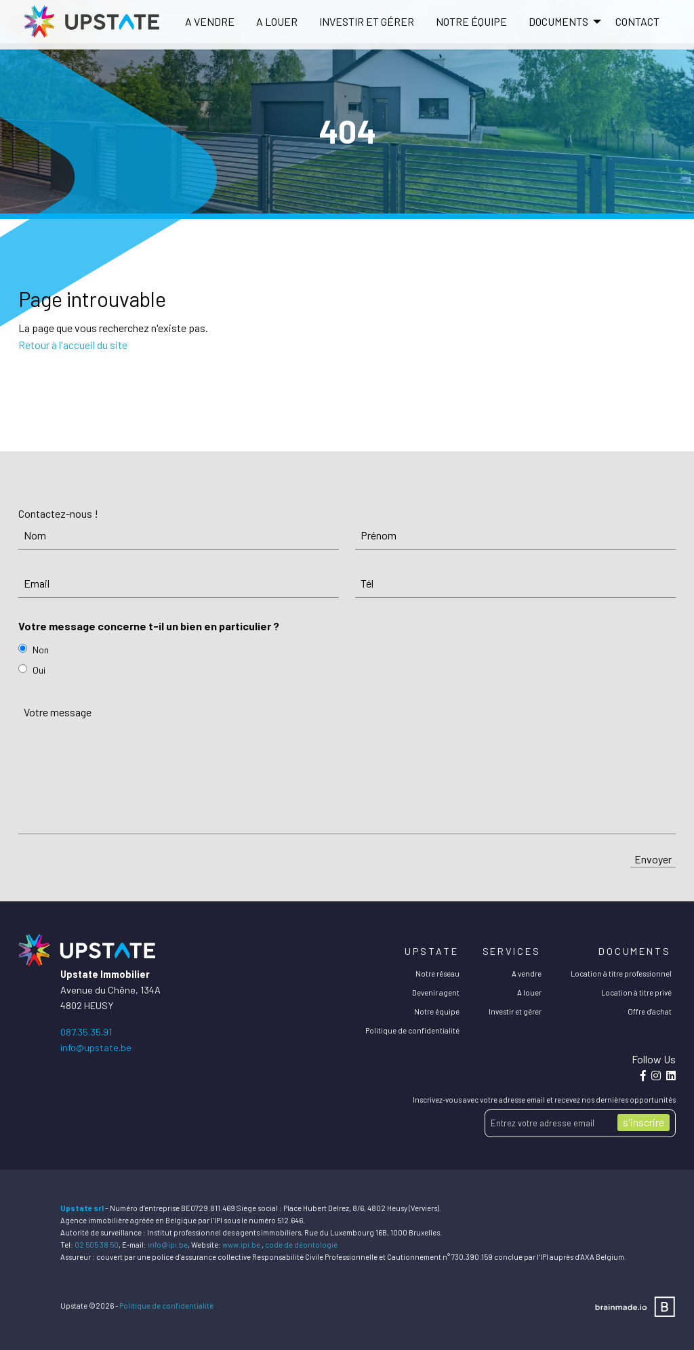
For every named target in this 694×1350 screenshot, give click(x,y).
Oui (39, 670)
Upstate (431, 951)
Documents (634, 951)
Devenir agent (436, 992)
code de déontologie (301, 1244)
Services (512, 951)
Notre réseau (437, 973)
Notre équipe (471, 21)
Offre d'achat (650, 1011)
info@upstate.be (95, 1047)
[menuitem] (209, 22)
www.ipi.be (241, 1244)
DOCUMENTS (558, 21)
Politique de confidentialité (412, 1030)
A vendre (209, 21)
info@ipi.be (168, 1244)
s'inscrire (643, 1122)
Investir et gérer (366, 21)
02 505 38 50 (97, 1244)
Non (41, 649)
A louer (277, 21)
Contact (637, 21)
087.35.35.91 (86, 1032)
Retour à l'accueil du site (72, 344)
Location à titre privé (636, 992)
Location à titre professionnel (621, 973)
